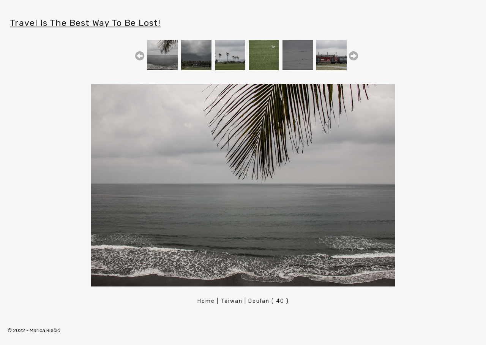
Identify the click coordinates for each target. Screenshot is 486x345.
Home (206, 301)
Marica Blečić (45, 330)
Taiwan (232, 301)
